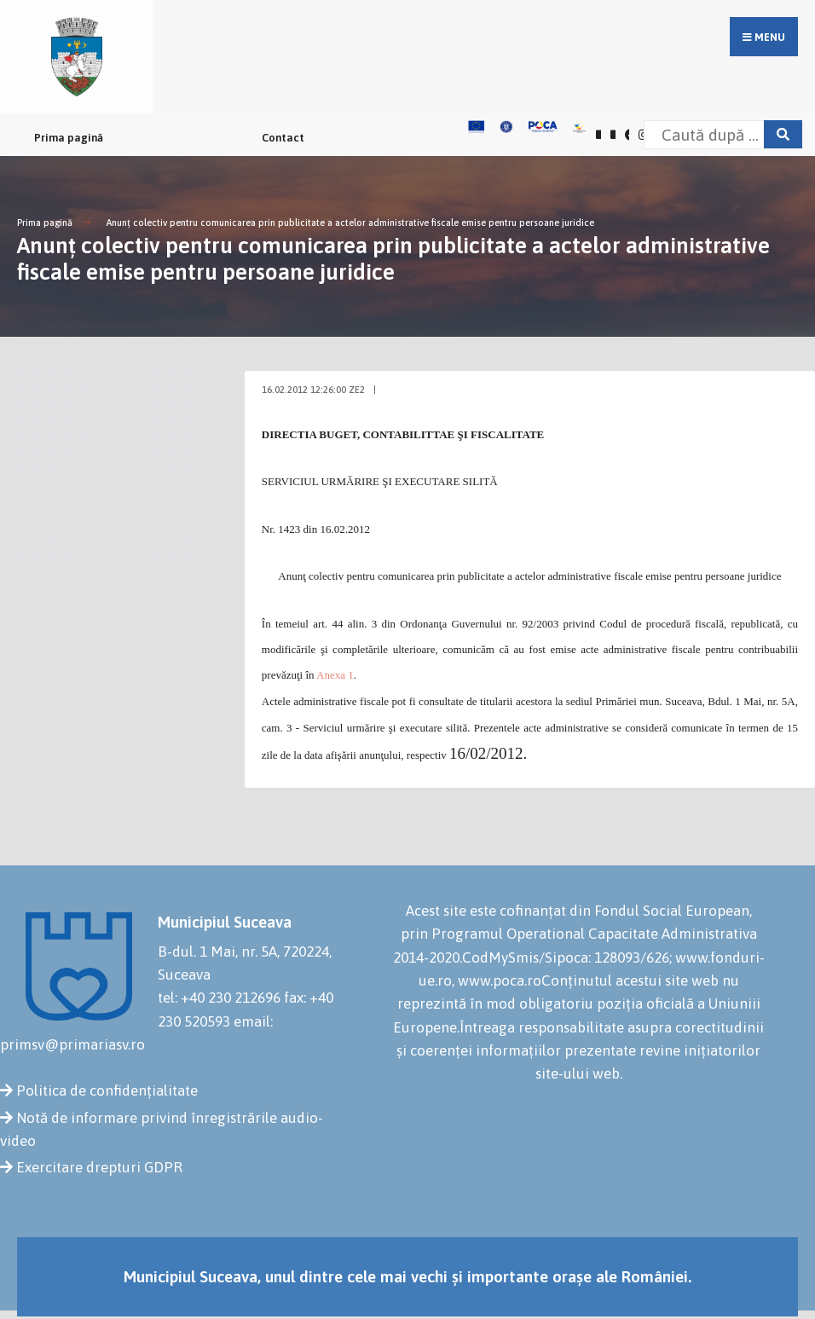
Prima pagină (68, 137)
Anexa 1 (335, 674)
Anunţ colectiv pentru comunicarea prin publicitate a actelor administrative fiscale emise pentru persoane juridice (350, 222)
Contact (283, 137)
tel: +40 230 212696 (219, 997)
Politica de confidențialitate (107, 1090)
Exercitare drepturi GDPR (99, 1167)
